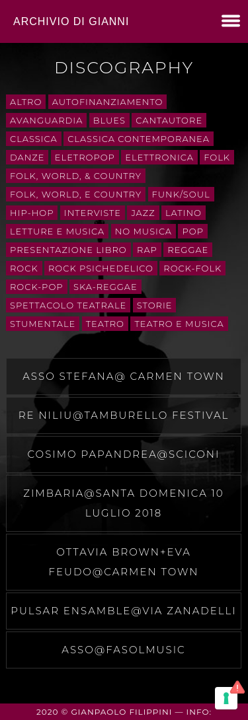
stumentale (42, 323)
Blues (109, 120)
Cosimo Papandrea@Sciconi (124, 454)
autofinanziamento (107, 101)
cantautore (169, 120)
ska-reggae (105, 286)
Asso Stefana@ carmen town (123, 376)
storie (155, 305)
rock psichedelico (100, 268)
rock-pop (36, 286)
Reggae (187, 249)
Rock (24, 268)
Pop (192, 231)
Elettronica (159, 157)
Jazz (143, 212)
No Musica (143, 231)
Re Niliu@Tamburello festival (124, 415)
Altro (26, 101)
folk (217, 157)
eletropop (85, 157)
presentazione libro (68, 249)
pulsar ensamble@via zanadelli (124, 610)
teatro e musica (179, 323)
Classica (34, 138)
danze (27, 157)
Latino (183, 212)
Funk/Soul (181, 194)
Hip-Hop (32, 212)
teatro (105, 323)
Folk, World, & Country (76, 175)
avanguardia (46, 120)
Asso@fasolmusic (123, 649)
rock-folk (192, 268)
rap (147, 249)
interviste (92, 212)
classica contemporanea (138, 138)
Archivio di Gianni (71, 21)
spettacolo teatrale (68, 305)
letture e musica (57, 231)
